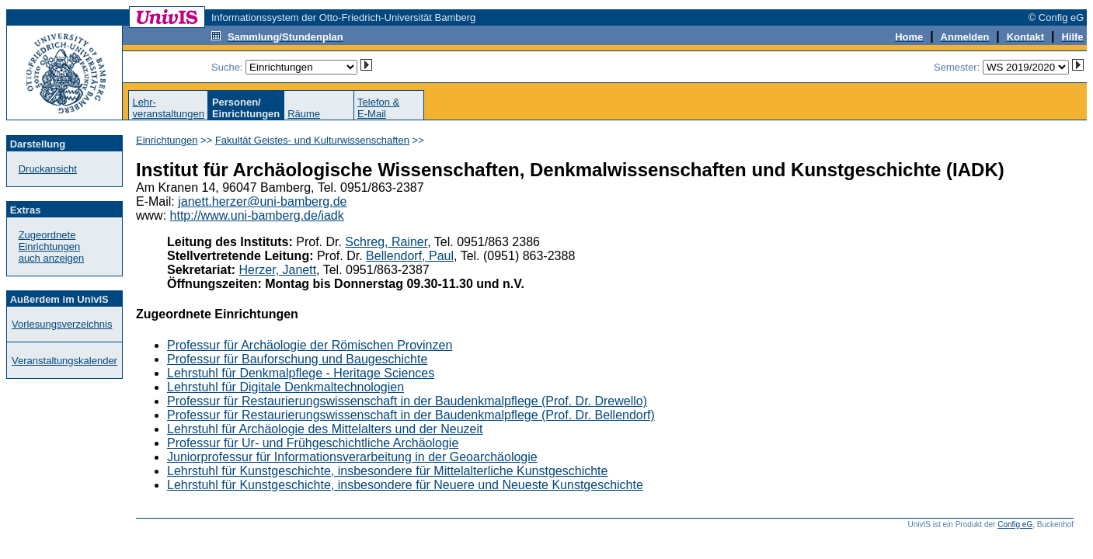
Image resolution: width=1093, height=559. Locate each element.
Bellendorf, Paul (410, 255)
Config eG (1014, 524)
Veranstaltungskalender (64, 360)
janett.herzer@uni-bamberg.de (262, 201)
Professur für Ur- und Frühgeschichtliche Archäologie (312, 443)
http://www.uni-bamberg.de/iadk (257, 215)
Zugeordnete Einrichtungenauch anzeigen (52, 246)
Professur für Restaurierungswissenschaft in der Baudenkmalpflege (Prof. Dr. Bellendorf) (411, 415)
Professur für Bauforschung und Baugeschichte (297, 359)
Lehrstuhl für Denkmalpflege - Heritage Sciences (300, 373)
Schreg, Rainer (386, 241)
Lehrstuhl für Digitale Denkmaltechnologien (285, 387)
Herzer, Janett (278, 269)
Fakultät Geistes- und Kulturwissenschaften (312, 140)
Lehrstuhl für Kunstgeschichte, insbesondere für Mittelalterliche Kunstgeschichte (387, 470)
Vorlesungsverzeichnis (62, 324)
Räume (303, 114)
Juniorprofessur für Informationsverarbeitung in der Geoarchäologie (352, 457)
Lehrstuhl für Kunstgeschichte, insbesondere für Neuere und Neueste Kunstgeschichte (405, 484)
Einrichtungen (167, 140)
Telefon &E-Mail (378, 108)
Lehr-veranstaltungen (168, 108)
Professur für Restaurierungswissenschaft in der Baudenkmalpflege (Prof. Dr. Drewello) (407, 401)
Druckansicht (48, 169)
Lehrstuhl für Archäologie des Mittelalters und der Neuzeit (324, 429)
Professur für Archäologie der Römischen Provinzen (309, 345)
